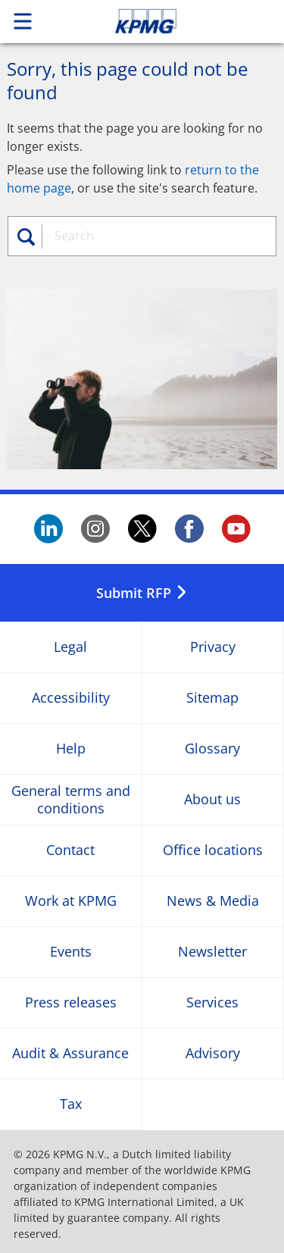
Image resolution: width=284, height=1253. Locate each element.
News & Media (213, 901)
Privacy (213, 647)
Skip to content (171, 21)
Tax (71, 1104)
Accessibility (71, 697)
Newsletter (212, 951)
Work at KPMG (71, 901)
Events (71, 951)
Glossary (212, 748)
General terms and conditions (70, 799)
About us (212, 799)
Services (212, 1002)
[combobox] (156, 236)
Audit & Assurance (70, 1053)
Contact (70, 850)
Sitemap (212, 697)
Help (71, 748)
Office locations (213, 850)
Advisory (213, 1053)
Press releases (71, 1002)
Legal (70, 647)
